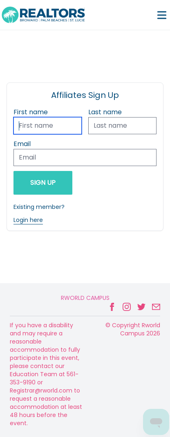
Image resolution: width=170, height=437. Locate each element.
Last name (105, 112)
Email (22, 144)
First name (30, 112)
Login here (28, 220)
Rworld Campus (85, 298)
